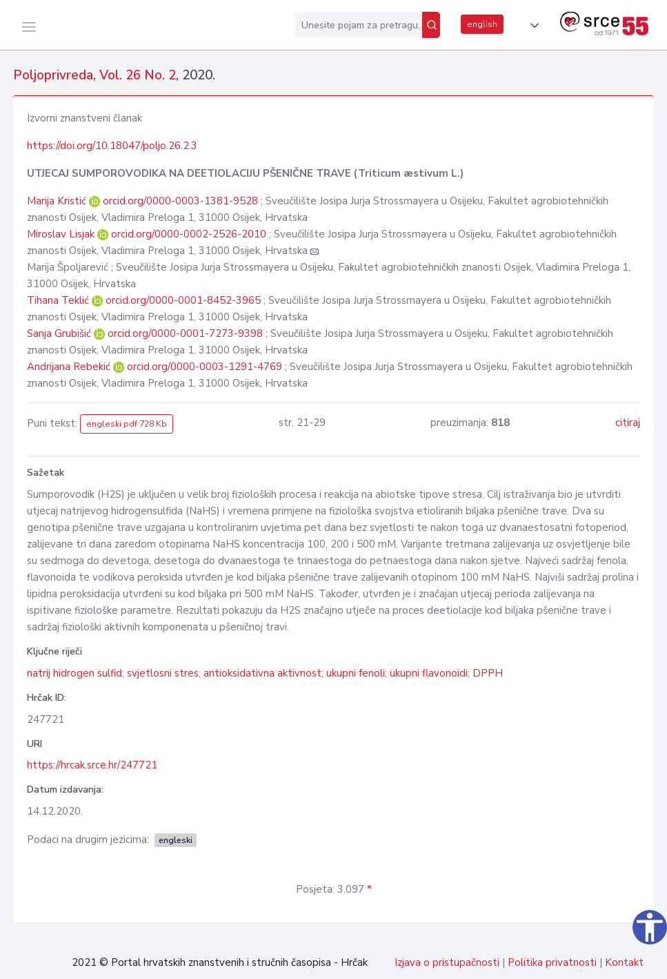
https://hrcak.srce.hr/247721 (92, 765)
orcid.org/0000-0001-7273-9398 (185, 333)
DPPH (487, 673)
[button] (532, 25)
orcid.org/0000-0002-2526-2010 (188, 234)
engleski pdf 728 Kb (126, 423)
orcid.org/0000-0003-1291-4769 (204, 367)
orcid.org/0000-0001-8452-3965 (183, 300)
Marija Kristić (58, 201)
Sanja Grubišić (60, 333)
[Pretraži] (431, 25)
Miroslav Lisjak (62, 234)
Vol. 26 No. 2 (137, 75)
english (482, 24)
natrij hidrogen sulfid (74, 673)
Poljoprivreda (53, 75)
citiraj (627, 422)
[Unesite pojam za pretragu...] (358, 25)
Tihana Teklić (59, 300)
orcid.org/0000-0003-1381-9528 (180, 201)
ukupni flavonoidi (429, 673)
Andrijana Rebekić (70, 367)
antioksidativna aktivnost (262, 673)
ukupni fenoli (355, 673)
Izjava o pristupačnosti (447, 962)
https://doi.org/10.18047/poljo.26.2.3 (112, 146)
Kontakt (624, 962)
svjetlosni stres (163, 673)
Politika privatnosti (552, 962)
